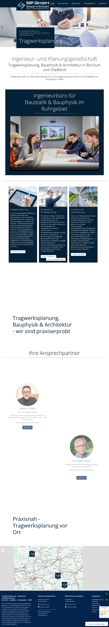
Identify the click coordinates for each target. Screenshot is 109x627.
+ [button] (2, 548)
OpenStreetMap (99, 590)
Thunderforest (91, 590)
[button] (54, 45)
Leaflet (85, 590)
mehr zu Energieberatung (56, 259)
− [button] (2, 551)
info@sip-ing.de (44, 607)
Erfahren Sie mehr (17, 252)
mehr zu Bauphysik (48, 256)
